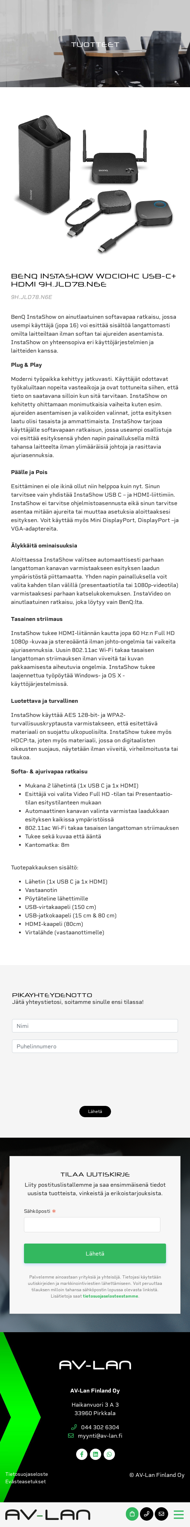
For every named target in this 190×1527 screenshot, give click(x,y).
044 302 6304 (95, 1427)
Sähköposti (40, 1212)
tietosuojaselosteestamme (110, 1296)
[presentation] (65, 1079)
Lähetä (95, 1111)
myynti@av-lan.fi (95, 1435)
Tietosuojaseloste (26, 1474)
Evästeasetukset (25, 1481)
